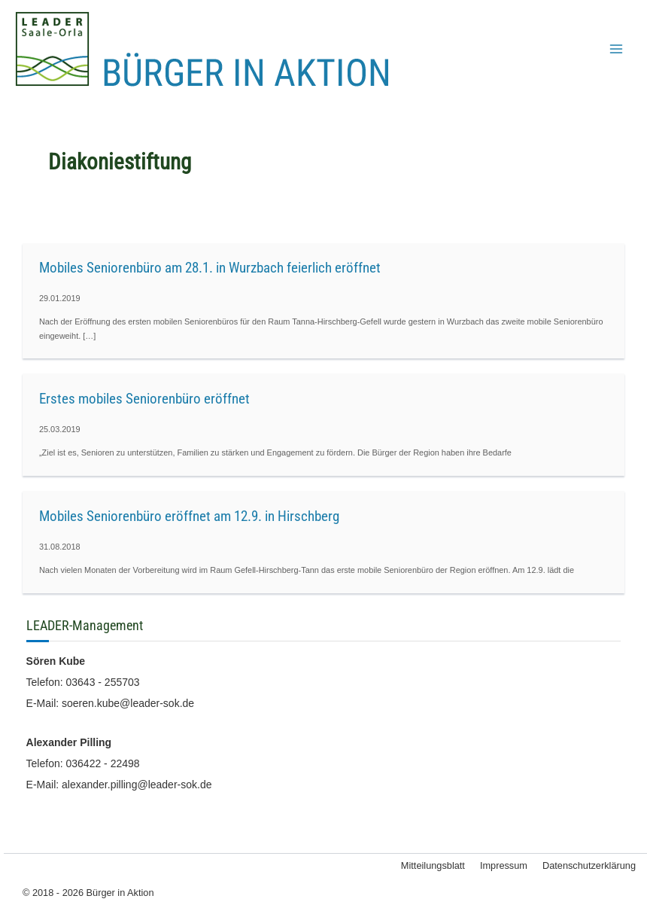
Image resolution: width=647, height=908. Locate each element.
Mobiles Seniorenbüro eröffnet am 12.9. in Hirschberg (189, 516)
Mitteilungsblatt (433, 865)
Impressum (503, 865)
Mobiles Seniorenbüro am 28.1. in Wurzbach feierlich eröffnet (210, 267)
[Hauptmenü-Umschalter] (616, 49)
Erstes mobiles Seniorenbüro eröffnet (144, 398)
